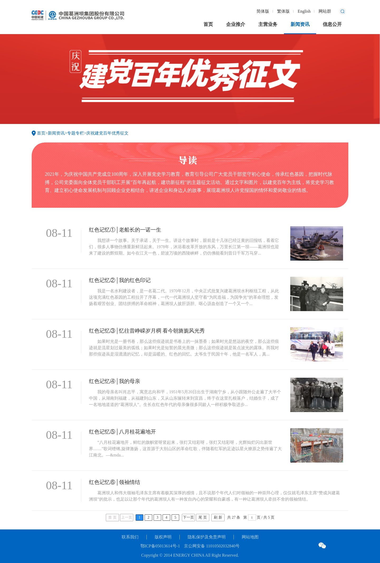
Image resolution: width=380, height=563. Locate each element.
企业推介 (235, 24)
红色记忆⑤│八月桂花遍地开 (122, 432)
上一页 (126, 517)
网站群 (325, 11)
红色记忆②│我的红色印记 (120, 280)
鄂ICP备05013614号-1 (160, 546)
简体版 (262, 11)
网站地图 (250, 537)
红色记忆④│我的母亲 (114, 381)
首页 (208, 24)
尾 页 (202, 517)
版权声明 (163, 537)
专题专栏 (75, 133)
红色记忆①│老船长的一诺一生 (125, 230)
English (304, 11)
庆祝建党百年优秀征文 (107, 133)
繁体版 (283, 11)
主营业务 (267, 24)
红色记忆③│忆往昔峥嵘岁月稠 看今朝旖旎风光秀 (147, 331)
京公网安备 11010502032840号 (212, 546)
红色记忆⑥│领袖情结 (114, 482)
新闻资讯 (300, 24)
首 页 (112, 517)
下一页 (188, 517)
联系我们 (130, 537)
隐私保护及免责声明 (207, 537)
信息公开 (332, 24)
